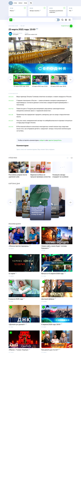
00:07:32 (11, 108)
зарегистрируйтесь (54, 140)
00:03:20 (11, 100)
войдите (42, 140)
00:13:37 (11, 120)
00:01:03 (11, 96)
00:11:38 (11, 114)
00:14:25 (11, 126)
